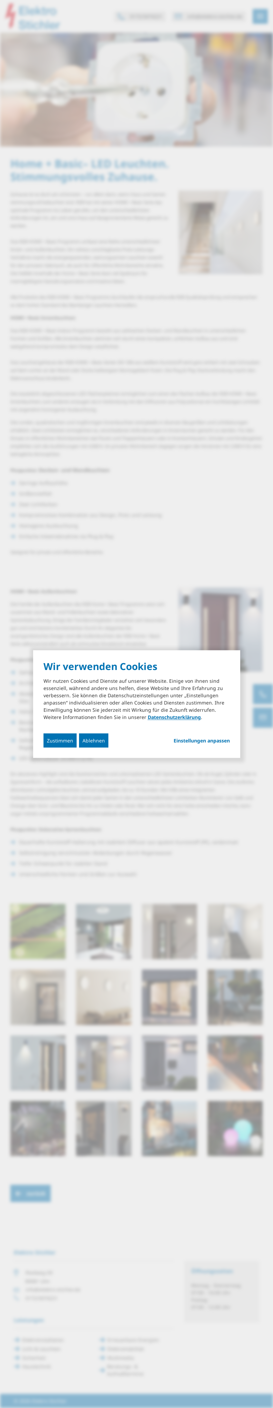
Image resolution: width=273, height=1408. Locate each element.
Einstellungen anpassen (202, 740)
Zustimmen (60, 740)
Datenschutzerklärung (174, 717)
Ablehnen (93, 740)
